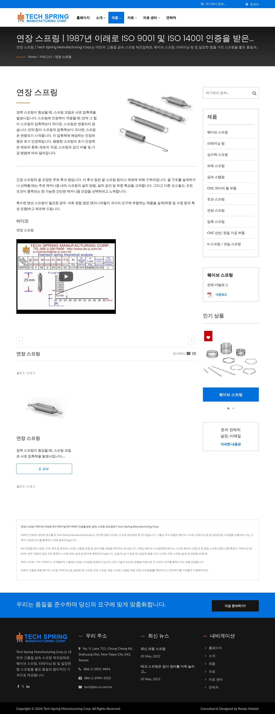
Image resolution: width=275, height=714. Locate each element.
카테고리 (46, 56)
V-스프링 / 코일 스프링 (224, 244)
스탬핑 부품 (128, 570)
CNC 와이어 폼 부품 (222, 188)
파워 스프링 (216, 166)
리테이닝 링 (216, 143)
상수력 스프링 (217, 154)
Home (32, 56)
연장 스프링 (65, 56)
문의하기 (174, 570)
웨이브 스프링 (217, 132)
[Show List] (194, 353)
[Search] (224, 4)
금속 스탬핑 (216, 177)
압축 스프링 (216, 221)
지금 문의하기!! (238, 604)
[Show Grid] (188, 353)
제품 (116, 17)
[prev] (19, 340)
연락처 (171, 17)
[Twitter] (22, 685)
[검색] (202, 4)
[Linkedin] (28, 685)
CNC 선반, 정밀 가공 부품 (226, 233)
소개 (100, 17)
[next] (191, 340)
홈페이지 (83, 17)
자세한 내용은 (230, 444)
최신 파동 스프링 (153, 647)
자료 (132, 17)
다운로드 (217, 294)
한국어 (254, 4)
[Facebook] (18, 685)
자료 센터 (151, 17)
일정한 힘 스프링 (82, 570)
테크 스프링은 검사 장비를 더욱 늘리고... (168, 668)
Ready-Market (248, 707)
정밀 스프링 (114, 570)
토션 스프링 (216, 199)
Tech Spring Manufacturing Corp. (67, 707)
